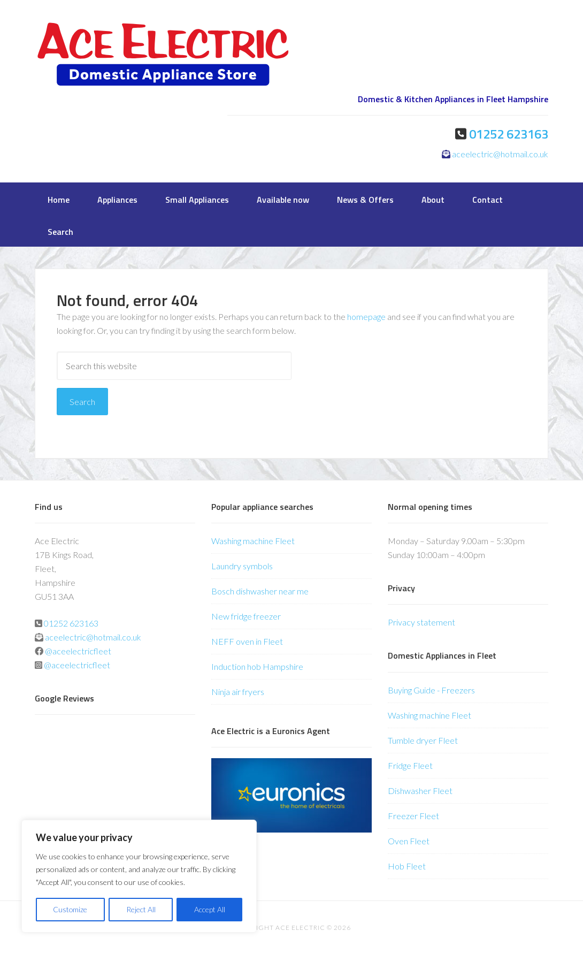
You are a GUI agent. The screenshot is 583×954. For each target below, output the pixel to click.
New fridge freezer (246, 616)
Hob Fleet (407, 866)
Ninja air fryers (237, 691)
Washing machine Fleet (253, 541)
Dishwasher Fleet (420, 790)
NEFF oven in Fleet (247, 641)
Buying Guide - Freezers (431, 690)
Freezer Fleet (413, 816)
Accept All (209, 909)
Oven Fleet (408, 841)
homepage (366, 316)
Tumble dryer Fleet (423, 740)
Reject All (141, 909)
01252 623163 (508, 133)
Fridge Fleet (410, 765)
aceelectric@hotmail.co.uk (500, 154)
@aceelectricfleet (78, 651)
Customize (70, 909)
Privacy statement (421, 622)
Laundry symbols (242, 566)
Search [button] (60, 231)
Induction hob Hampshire (257, 666)
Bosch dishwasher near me (260, 591)
